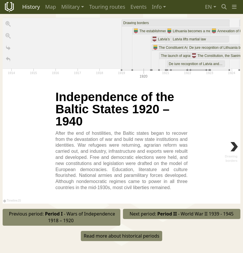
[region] (121, 111)
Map (50, 6)
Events (139, 6)
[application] (121, 49)
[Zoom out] (8, 37)
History (31, 6)
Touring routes (107, 6)
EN (208, 6)
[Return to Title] (8, 60)
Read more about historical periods (121, 236)
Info (157, 6)
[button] (234, 6)
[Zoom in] (8, 25)
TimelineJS (12, 200)
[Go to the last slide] (8, 49)
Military (70, 6)
